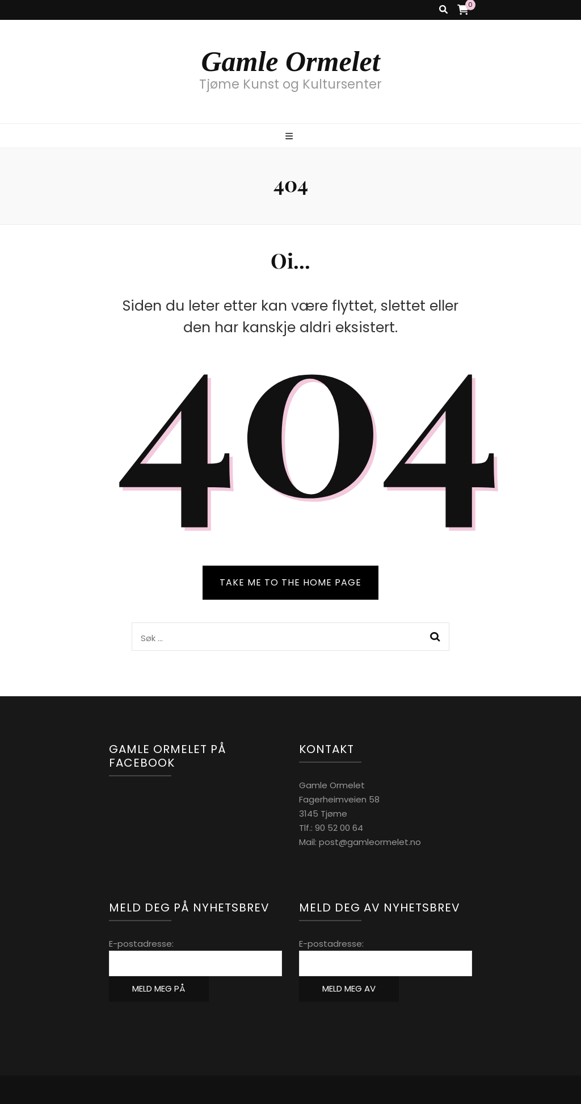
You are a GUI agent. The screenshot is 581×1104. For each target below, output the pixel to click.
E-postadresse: (141, 944)
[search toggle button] (443, 10)
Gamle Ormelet (290, 61)
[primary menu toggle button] (290, 136)
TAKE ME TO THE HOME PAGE (290, 582)
